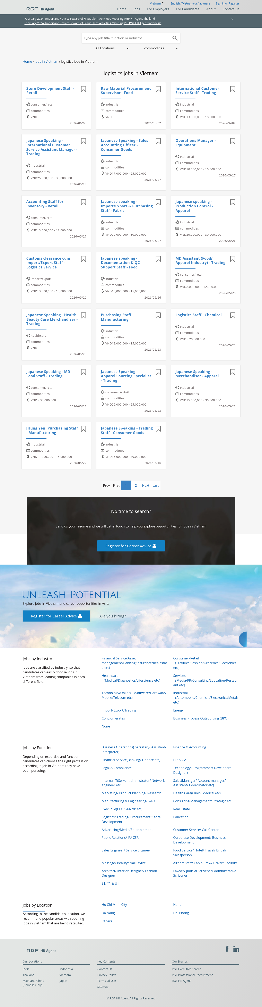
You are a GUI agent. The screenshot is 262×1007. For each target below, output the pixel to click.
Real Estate (181, 809)
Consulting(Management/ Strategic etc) (202, 801)
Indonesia (66, 969)
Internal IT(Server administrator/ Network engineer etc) (133, 783)
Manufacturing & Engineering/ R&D (128, 801)
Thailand (29, 975)
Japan (63, 981)
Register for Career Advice (130, 545)
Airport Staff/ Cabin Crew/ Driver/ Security (205, 863)
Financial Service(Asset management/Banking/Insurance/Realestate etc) (134, 663)
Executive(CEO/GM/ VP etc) (122, 809)
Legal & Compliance (117, 768)
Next (145, 485)
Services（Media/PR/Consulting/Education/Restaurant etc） (205, 680)
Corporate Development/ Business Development (199, 839)
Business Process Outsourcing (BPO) (200, 718)
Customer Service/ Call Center (196, 829)
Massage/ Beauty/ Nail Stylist (124, 863)
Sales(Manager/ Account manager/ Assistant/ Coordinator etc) (199, 783)
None (106, 726)
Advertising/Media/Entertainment (127, 829)
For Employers (158, 9)
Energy (178, 710)
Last (155, 485)
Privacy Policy (106, 975)
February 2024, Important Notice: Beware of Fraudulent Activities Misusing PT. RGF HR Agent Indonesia (93, 23)
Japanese (204, 3)
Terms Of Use (106, 981)
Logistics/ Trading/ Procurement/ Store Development (131, 819)
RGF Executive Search (186, 969)
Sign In (220, 3)
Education (180, 817)
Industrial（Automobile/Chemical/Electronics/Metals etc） (205, 698)
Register (234, 3)
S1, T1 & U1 (110, 883)
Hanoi (177, 904)
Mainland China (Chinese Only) (33, 983)
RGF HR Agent (181, 981)
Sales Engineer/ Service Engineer (126, 850)
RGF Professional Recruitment (192, 975)
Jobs (137, 9)
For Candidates (187, 9)
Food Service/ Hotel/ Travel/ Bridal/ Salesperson (199, 852)
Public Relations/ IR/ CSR (120, 837)
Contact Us (231, 9)
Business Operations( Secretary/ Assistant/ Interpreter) (134, 749)
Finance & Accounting (189, 747)
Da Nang (108, 913)
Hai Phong (181, 913)
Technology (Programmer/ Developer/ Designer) (202, 770)
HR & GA (179, 760)
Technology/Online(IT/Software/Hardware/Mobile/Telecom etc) (134, 695)
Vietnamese (190, 3)
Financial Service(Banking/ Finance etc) (131, 760)
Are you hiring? (112, 616)
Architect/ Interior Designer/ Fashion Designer (129, 873)
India (26, 969)
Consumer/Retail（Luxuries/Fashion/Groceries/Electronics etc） (204, 663)
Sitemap (102, 987)
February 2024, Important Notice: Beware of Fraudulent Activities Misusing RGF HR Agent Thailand (90, 18)
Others (107, 921)
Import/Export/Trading (119, 710)
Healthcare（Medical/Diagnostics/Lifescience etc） (132, 678)
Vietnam (65, 975)
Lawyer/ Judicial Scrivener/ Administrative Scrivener (204, 873)
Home (121, 9)
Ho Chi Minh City (114, 904)
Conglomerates (113, 718)
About (211, 9)
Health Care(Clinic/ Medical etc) (196, 793)
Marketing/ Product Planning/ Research (131, 793)
